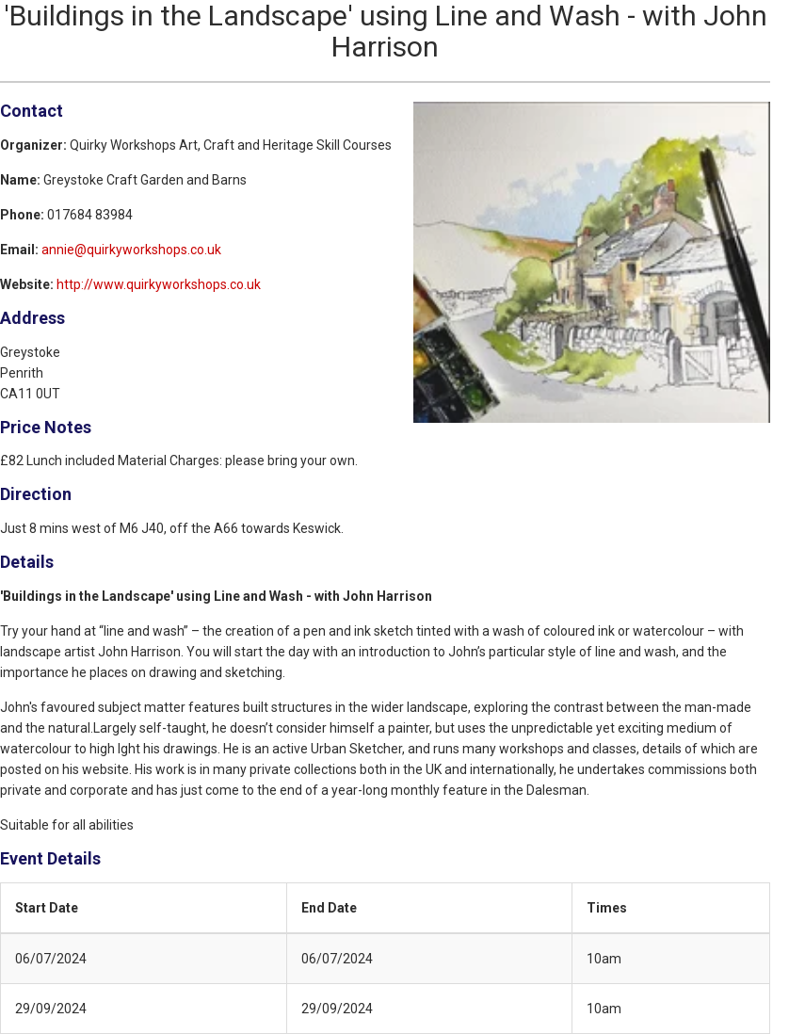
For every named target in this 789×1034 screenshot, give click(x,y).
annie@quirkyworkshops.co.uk (131, 249)
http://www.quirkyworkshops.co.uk (158, 284)
